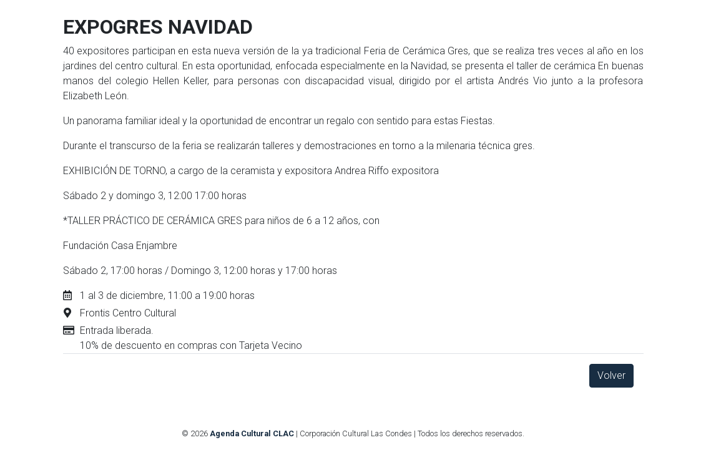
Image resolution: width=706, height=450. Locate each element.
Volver (611, 375)
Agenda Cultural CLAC (252, 433)
